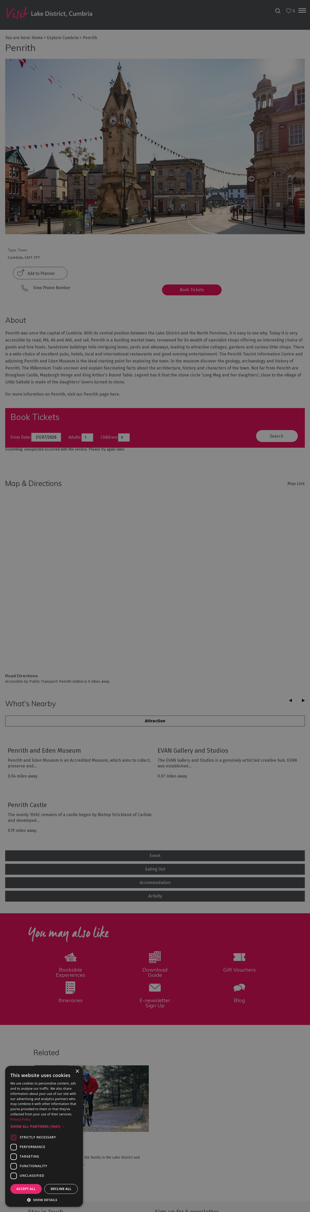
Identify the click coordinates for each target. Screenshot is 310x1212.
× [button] (77, 1071)
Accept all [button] (26, 1189)
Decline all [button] (61, 1189)
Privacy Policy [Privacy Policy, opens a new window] (20, 1119)
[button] (44, 1126)
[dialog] (155, 606)
